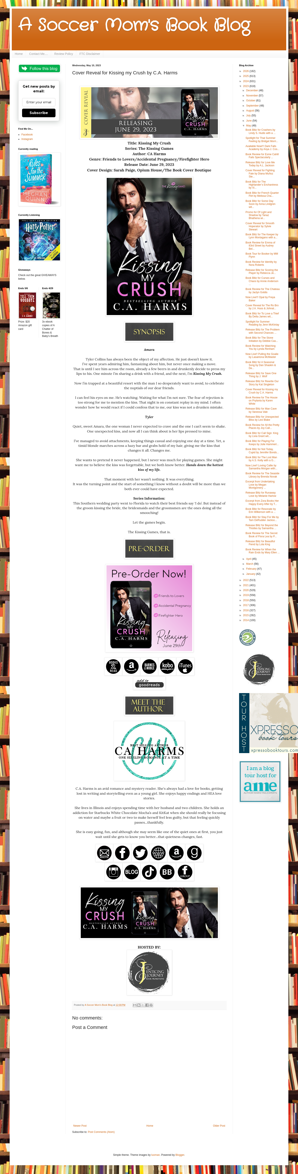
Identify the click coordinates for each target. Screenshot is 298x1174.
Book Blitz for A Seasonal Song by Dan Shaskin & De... (261, 365)
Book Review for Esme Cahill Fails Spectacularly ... (262, 156)
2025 (246, 76)
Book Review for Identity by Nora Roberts (261, 263)
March (250, 563)
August (250, 110)
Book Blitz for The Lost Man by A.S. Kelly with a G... (261, 459)
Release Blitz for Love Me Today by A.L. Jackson (260, 164)
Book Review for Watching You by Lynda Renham (261, 347)
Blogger (179, 1154)
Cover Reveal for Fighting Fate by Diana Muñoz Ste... (260, 173)
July (249, 115)
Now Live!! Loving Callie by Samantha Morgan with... (261, 467)
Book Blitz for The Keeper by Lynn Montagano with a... (262, 236)
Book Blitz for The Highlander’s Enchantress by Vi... (262, 184)
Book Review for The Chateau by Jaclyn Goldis (263, 291)
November (252, 95)
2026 (246, 71)
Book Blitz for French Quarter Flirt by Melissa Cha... (262, 194)
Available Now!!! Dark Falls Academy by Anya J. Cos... (262, 148)
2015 (246, 615)
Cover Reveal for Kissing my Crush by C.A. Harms (262, 391)
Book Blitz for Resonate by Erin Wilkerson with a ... (261, 510)
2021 (246, 585)
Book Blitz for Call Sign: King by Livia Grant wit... (262, 435)
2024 (246, 81)
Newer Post (80, 1125)
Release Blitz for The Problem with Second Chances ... (263, 331)
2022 (246, 580)
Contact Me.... (38, 54)
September (252, 105)
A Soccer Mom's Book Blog (134, 26)
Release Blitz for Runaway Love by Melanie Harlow (261, 494)
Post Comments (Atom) (101, 1131)
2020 (246, 590)
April (249, 558)
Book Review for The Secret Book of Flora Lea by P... (261, 535)
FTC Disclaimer (89, 54)
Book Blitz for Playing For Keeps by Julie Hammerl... (262, 443)
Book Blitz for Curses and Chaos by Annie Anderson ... (262, 281)
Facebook (27, 134)
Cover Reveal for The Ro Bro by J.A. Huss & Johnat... (262, 307)
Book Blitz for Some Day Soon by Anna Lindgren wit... (261, 204)
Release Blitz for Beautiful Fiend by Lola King (260, 543)
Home (19, 54)
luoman (155, 1154)
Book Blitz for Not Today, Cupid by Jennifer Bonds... (262, 451)
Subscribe (39, 113)
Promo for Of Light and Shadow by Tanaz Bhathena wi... (258, 215)
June (249, 120)
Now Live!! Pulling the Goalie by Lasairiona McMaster (262, 356)
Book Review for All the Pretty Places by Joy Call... (262, 426)
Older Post (219, 1125)
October (251, 100)
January (251, 573)
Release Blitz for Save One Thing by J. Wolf (261, 375)
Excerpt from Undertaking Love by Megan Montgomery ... (260, 484)
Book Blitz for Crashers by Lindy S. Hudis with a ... (261, 131)
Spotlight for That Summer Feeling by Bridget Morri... (262, 140)
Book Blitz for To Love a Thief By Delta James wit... (262, 315)
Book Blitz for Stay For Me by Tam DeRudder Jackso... (262, 519)
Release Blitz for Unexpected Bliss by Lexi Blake (262, 418)
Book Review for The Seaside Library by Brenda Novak (262, 475)
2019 (246, 595)
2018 (246, 600)
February (251, 568)
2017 (246, 605)
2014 (246, 620)
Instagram (27, 139)
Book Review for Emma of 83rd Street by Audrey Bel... (260, 245)
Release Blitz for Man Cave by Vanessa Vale (261, 410)
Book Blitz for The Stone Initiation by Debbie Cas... (262, 339)
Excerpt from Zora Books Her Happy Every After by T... (262, 502)
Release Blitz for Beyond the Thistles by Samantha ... (262, 527)
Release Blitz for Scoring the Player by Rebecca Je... (262, 272)
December (252, 90)
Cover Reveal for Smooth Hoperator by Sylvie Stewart (260, 226)
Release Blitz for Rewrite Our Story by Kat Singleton (262, 383)
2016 (246, 610)
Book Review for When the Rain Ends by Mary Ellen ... (263, 551)
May (249, 125)
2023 (246, 86)
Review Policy (63, 54)
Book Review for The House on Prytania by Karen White (261, 400)
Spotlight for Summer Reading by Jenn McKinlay (262, 323)
